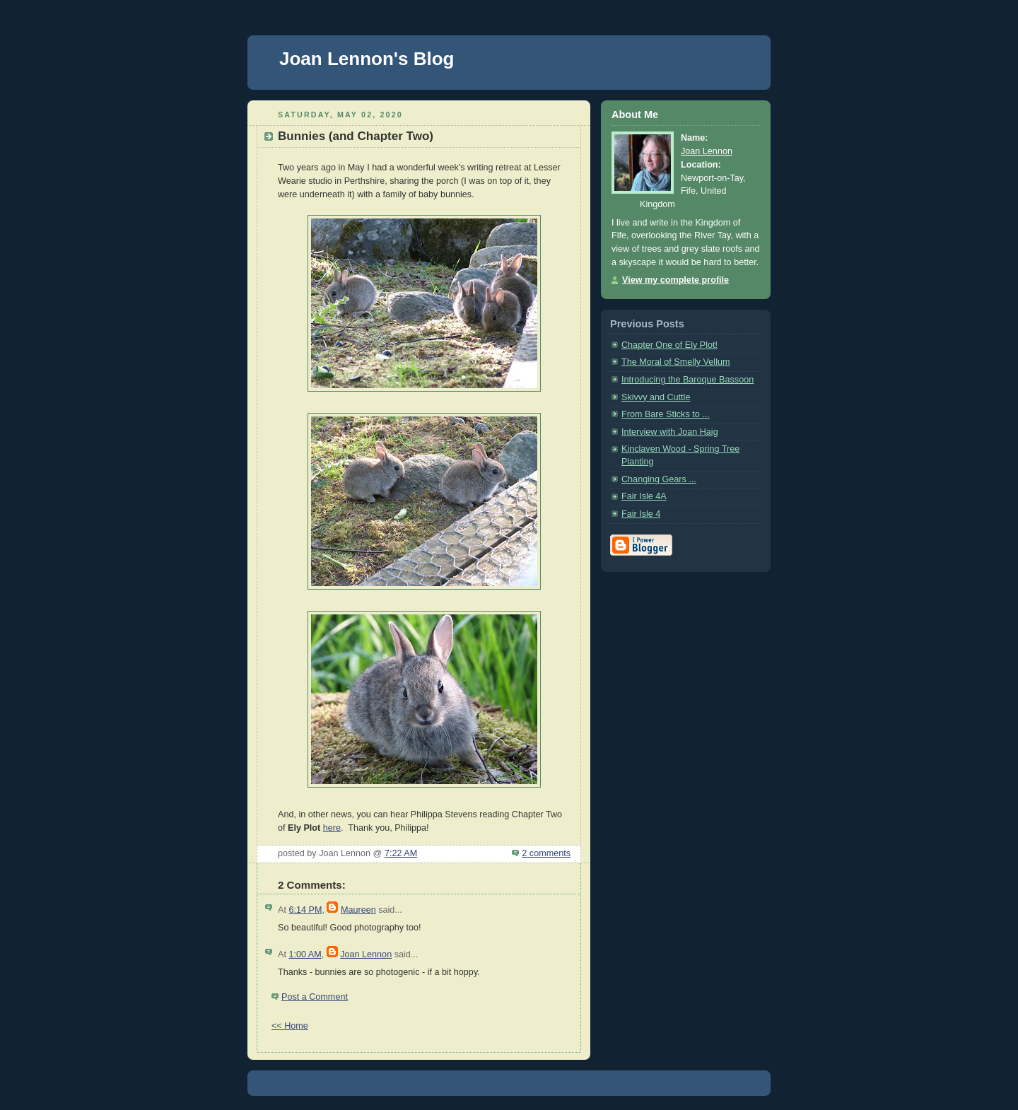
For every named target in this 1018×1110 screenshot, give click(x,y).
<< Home (289, 1026)
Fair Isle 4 (640, 514)
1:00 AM (304, 954)
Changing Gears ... (658, 479)
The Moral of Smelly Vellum (675, 362)
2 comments (546, 853)
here (332, 828)
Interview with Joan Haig (669, 432)
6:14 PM (305, 910)
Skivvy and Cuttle (655, 397)
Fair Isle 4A (644, 496)
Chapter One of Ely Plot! (669, 345)
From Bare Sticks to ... (665, 414)
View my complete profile (675, 280)
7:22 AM (401, 853)
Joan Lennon (366, 954)
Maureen (358, 910)
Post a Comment (314, 997)
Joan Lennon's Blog (366, 58)
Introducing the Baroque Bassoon (687, 380)
